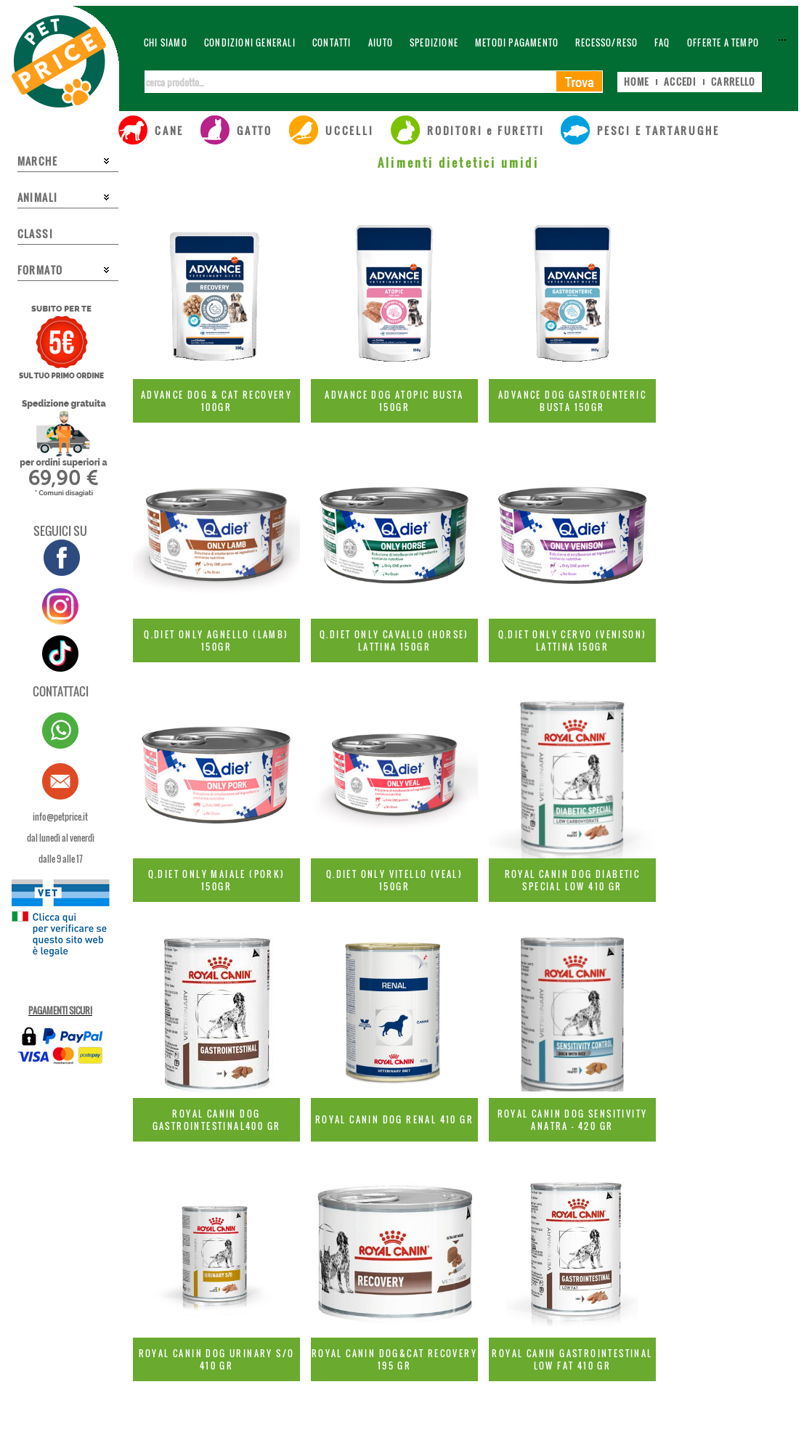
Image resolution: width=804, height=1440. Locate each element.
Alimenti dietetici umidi (458, 162)
